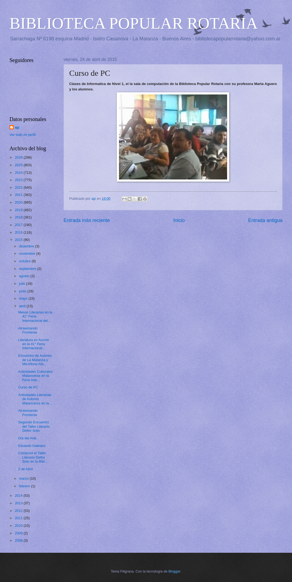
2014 (19, 495)
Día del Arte (27, 438)
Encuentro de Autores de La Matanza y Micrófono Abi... (35, 360)
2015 (19, 240)
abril (22, 306)
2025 (19, 165)
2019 (19, 210)
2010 (19, 526)
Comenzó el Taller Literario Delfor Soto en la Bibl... (33, 457)
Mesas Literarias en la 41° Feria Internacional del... (35, 316)
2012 (19, 511)
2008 (19, 540)
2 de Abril (25, 469)
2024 (19, 173)
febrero (25, 486)
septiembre (28, 269)
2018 (19, 217)
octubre (25, 261)
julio (22, 284)
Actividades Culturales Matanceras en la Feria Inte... (35, 376)
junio (23, 291)
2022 (19, 187)
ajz (17, 127)
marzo (24, 478)
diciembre (27, 246)
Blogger (174, 571)
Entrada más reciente (87, 220)
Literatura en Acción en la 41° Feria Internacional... (33, 344)
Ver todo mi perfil (22, 135)
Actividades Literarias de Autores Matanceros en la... (35, 399)
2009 (19, 533)
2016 (19, 232)
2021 (19, 195)
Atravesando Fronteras (28, 330)
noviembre (27, 253)
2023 (19, 180)
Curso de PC (28, 387)
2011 (19, 518)
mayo (23, 298)
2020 (19, 202)
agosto (24, 276)
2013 (19, 503)
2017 (19, 225)
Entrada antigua (265, 220)
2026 (19, 157)
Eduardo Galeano (31, 446)
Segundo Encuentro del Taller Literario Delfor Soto (33, 426)
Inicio (179, 220)
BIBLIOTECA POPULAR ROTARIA (133, 23)
